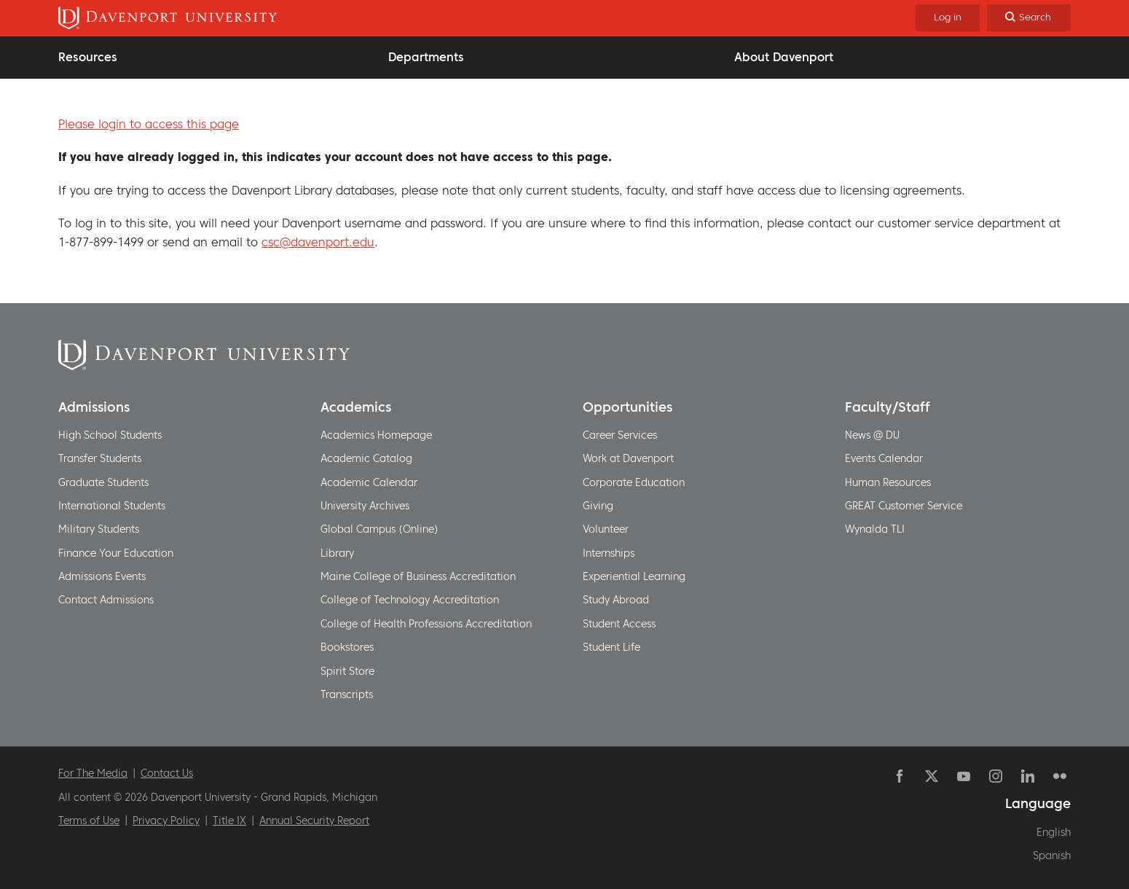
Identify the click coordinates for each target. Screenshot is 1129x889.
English (1053, 832)
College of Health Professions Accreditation (426, 623)
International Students (111, 505)
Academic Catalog (366, 458)
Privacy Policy (166, 820)
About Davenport (783, 57)
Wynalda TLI (875, 529)
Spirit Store (347, 671)
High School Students (110, 435)
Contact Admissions (106, 599)
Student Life (611, 647)
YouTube (964, 776)
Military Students (98, 529)
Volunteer (606, 529)
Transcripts (346, 694)
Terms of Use (88, 820)
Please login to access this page (148, 124)
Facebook (899, 776)
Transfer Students (99, 458)
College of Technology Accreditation (409, 599)
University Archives (364, 505)
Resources (87, 57)
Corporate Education (634, 482)
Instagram (996, 776)
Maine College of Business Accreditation (418, 576)
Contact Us (167, 773)
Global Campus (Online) (379, 529)
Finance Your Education (115, 553)
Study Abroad (616, 599)
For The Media (92, 773)
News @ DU (872, 435)
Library (337, 553)
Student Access (619, 623)
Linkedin (1028, 776)
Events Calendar (884, 458)
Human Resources (888, 482)
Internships (608, 553)
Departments (426, 57)
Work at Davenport (628, 458)
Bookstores (347, 647)
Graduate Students (103, 482)
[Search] (1029, 17)
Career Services (620, 435)
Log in (947, 17)
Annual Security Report (314, 820)
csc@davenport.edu (317, 242)
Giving (598, 505)
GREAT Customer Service (903, 505)
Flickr (1060, 776)
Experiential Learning (634, 576)
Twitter (932, 776)
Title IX (229, 820)
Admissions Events (102, 576)
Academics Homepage (376, 435)
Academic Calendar (368, 482)
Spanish (1052, 855)
